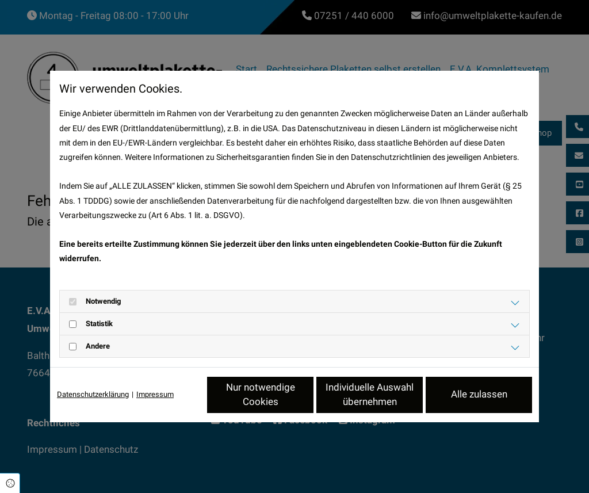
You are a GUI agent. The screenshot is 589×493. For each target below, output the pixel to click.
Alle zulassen (479, 394)
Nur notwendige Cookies (260, 394)
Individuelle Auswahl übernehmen (370, 394)
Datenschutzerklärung (93, 394)
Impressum (155, 394)
